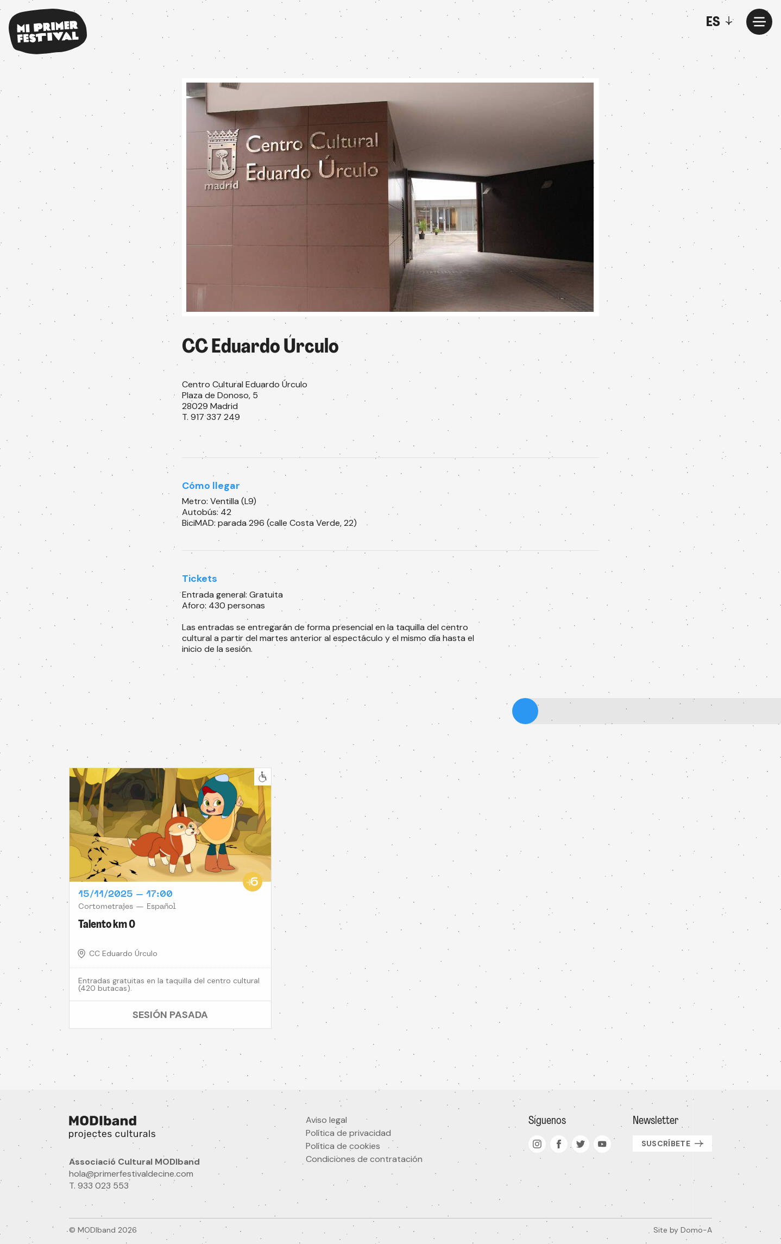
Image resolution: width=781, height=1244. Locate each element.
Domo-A (696, 1230)
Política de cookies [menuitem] (343, 1146)
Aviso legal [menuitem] (326, 1120)
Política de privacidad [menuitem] (348, 1133)
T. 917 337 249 (211, 417)
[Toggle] (722, 21)
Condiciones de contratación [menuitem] (364, 1159)
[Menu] (759, 22)
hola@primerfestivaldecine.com (131, 1173)
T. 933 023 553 (99, 1185)
